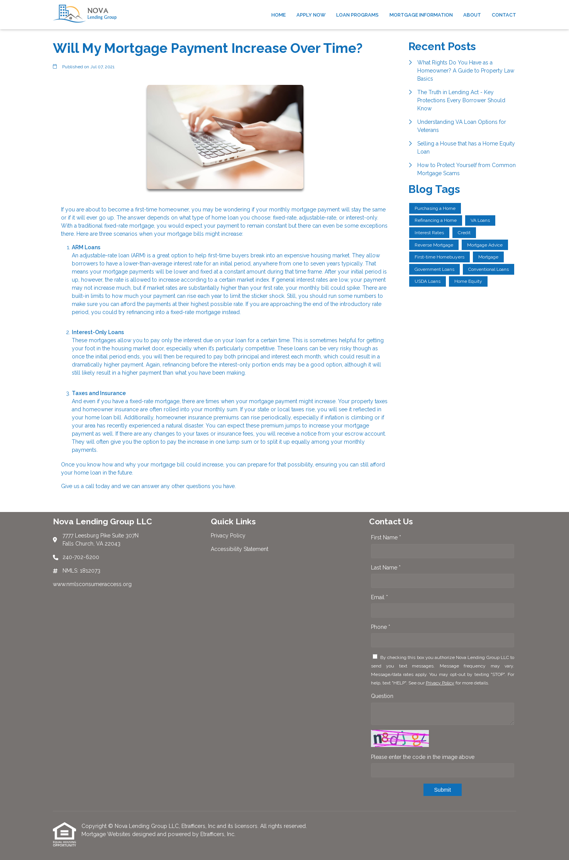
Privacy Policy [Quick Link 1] (228, 535)
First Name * (386, 537)
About (472, 15)
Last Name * (386, 567)
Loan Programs (357, 15)
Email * (379, 597)
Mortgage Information (421, 15)
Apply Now (310, 15)
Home (278, 15)
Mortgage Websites (106, 834)
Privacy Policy (440, 683)
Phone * (380, 627)
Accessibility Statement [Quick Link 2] (239, 549)
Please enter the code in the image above (422, 757)
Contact (504, 15)
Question (382, 696)
